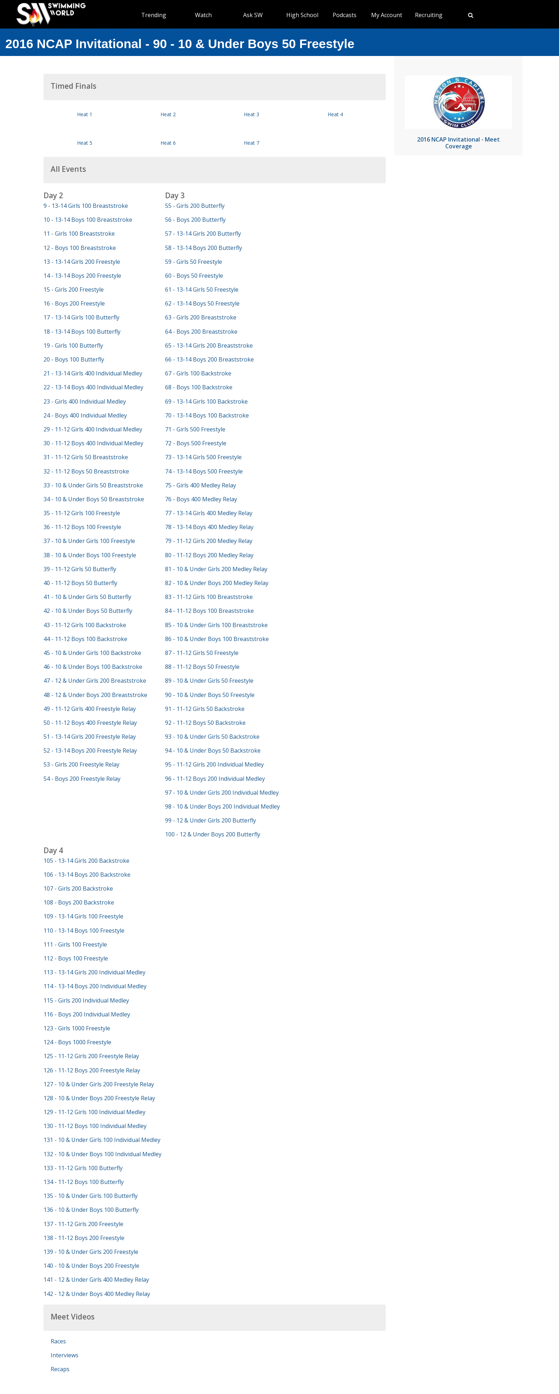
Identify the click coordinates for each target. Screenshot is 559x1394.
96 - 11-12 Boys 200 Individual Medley (215, 779)
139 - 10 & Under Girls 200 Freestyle (90, 1252)
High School (302, 15)
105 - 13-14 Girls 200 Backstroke (86, 861)
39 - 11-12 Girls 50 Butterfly (79, 569)
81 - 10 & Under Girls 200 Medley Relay (216, 569)
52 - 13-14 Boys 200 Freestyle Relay (90, 750)
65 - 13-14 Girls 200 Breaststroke (209, 345)
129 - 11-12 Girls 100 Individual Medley (94, 1112)
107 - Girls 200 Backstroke (78, 888)
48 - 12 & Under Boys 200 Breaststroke (95, 695)
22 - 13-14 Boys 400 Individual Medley (93, 387)
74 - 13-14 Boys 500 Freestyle (204, 471)
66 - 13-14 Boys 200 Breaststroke (209, 359)
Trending (153, 15)
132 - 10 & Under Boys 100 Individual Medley (102, 1154)
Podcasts (345, 15)
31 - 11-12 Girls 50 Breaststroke (85, 457)
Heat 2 (168, 114)
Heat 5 (84, 142)
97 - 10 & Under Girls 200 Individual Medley (222, 792)
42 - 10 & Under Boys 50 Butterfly (87, 611)
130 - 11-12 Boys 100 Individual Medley (95, 1126)
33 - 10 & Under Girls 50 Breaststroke (93, 485)
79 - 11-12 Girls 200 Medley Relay (208, 541)
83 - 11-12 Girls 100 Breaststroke (209, 597)
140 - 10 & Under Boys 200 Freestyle (91, 1266)
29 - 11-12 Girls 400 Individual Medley (92, 429)
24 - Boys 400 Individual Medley (85, 415)
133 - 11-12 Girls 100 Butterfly (83, 1168)
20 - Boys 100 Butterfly (73, 359)
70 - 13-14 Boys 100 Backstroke (207, 415)
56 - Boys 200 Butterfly (195, 220)
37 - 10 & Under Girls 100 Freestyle (89, 541)
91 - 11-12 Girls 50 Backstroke (205, 709)
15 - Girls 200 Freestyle (73, 289)
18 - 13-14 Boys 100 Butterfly (81, 331)
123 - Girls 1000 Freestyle (76, 1028)
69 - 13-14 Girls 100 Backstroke (206, 401)
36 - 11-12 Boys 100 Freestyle (82, 527)
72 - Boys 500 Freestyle (195, 443)
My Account (386, 15)
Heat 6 (168, 142)
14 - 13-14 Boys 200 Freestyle (82, 276)
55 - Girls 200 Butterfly (195, 206)
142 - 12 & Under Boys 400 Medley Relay (96, 1294)
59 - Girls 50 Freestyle (193, 262)
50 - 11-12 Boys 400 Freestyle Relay (90, 723)
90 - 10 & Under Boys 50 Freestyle (210, 695)
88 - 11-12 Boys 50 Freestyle (202, 667)
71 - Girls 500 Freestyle (195, 429)
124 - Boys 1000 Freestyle (77, 1042)
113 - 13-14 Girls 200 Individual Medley (94, 972)
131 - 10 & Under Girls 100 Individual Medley (101, 1140)
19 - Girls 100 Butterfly (73, 345)
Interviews (64, 1355)
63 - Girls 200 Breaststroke (200, 317)
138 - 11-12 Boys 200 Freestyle (83, 1238)
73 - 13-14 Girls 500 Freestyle (203, 457)
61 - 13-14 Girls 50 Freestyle (202, 289)
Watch (203, 15)
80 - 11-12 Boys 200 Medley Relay (209, 555)
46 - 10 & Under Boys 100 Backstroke (92, 667)
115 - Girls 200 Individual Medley (86, 1000)
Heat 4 (335, 114)
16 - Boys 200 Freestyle (74, 303)
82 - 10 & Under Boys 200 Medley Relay (216, 583)
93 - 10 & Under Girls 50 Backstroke (212, 736)
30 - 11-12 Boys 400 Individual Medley (93, 443)
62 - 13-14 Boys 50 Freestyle (202, 303)
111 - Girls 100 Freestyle (75, 944)
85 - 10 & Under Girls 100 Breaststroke (216, 625)
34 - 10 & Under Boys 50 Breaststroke (93, 499)
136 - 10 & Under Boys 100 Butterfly (91, 1210)
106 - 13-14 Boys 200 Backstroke (86, 874)
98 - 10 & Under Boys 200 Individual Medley (222, 806)
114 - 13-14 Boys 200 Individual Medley (95, 986)
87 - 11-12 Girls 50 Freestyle (202, 653)
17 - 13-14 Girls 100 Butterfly (81, 317)
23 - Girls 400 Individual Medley (84, 401)
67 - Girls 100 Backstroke (198, 373)
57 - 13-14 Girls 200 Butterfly (203, 233)
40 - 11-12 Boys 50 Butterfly (80, 583)
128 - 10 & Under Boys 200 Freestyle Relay (99, 1098)
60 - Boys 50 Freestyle (194, 276)
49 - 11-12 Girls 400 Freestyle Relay (89, 709)
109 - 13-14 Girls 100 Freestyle (83, 916)
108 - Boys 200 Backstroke (78, 902)
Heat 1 (84, 114)
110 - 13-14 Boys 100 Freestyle (83, 930)
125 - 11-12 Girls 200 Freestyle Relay (91, 1056)
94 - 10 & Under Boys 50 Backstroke (213, 750)
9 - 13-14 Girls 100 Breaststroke (85, 206)
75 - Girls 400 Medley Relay (200, 485)
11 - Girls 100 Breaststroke (79, 233)
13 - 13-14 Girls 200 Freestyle (81, 262)
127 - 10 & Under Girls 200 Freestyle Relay (98, 1084)
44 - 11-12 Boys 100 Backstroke (85, 639)
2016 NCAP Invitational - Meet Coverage (458, 142)
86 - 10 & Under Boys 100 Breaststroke (217, 639)
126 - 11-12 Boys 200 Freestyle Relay (91, 1070)
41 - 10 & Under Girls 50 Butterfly (87, 597)
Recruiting (428, 15)
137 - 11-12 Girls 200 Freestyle (83, 1224)
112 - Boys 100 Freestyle (75, 958)
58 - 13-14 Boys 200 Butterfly (203, 248)
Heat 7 (251, 142)
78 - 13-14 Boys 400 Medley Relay (209, 527)
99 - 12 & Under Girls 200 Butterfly (210, 820)
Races (58, 1341)
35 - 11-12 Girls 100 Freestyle (81, 513)
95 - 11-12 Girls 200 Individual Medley (214, 764)
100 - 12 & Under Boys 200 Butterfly (212, 834)
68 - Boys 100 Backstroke (198, 387)
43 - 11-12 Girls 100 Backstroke (84, 625)
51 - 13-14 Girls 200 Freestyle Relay (89, 736)
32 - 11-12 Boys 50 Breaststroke (86, 471)
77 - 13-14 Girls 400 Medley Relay (208, 513)
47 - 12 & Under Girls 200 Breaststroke (94, 681)
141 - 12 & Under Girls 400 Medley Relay (96, 1279)
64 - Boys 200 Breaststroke (201, 331)
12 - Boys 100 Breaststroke (79, 248)
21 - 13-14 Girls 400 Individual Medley (92, 373)
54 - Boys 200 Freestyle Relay (81, 779)
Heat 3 (251, 114)
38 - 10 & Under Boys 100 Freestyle (89, 555)
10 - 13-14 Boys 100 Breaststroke (87, 220)
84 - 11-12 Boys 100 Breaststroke (209, 611)
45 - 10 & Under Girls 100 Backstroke (92, 653)
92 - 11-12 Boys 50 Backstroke (205, 723)
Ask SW (253, 15)
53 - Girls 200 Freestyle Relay (81, 764)
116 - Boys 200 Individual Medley (86, 1014)
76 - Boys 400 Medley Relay (201, 499)
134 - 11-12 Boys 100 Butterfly (83, 1182)
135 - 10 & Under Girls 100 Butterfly (90, 1196)
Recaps (60, 1369)
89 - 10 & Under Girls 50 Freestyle (209, 681)
